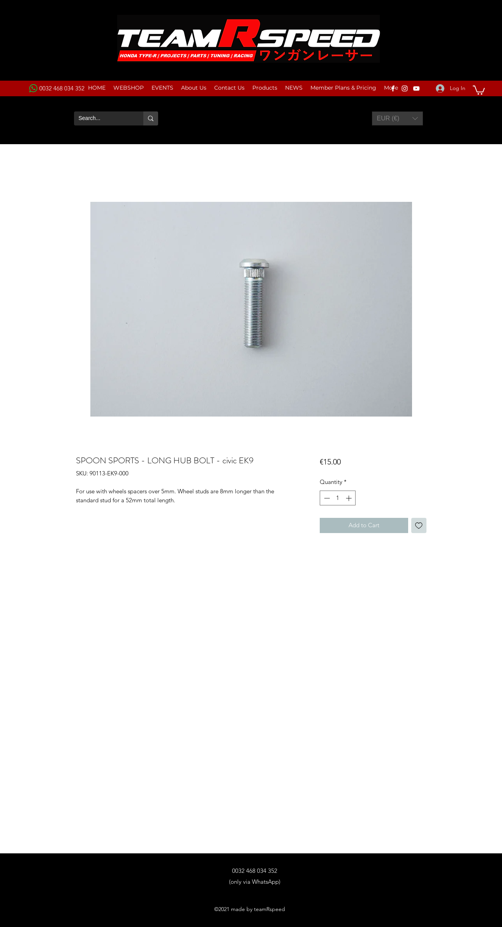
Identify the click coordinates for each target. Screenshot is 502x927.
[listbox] (397, 118)
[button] (479, 90)
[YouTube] (416, 88)
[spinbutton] (337, 498)
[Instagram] (405, 88)
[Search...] (103, 118)
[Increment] (349, 498)
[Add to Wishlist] (418, 525)
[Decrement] (326, 498)
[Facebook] (393, 88)
